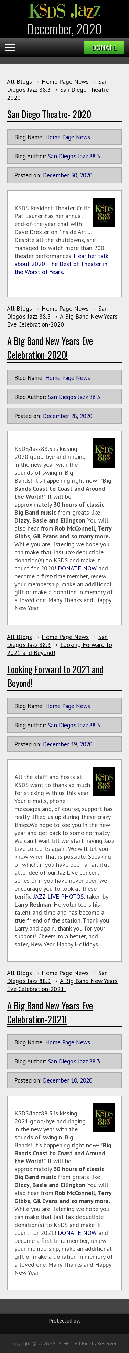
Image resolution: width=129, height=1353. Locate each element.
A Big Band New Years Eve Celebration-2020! (62, 320)
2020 (86, 175)
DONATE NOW (77, 568)
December (56, 175)
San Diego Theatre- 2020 (49, 114)
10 (74, 1080)
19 (74, 744)
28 (74, 416)
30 (74, 175)
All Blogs (19, 82)
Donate (104, 47)
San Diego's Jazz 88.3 (74, 156)
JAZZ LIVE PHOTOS (58, 896)
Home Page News (65, 82)
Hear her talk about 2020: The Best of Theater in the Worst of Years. (61, 264)
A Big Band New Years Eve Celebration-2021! (62, 985)
